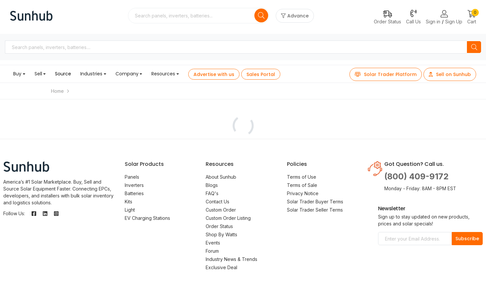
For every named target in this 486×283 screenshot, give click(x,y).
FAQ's (212, 193)
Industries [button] (91, 73)
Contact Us (217, 201)
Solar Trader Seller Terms (315, 210)
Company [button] (127, 73)
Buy (17, 73)
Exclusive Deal (221, 267)
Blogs (212, 185)
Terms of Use (301, 177)
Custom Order (221, 210)
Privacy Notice (303, 193)
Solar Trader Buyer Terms (315, 201)
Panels (132, 177)
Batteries (134, 193)
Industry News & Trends (231, 259)
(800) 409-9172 (416, 176)
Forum (212, 251)
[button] (471, 17)
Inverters (134, 185)
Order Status (219, 226)
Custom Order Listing (228, 218)
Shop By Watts (221, 234)
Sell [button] (38, 73)
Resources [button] (163, 73)
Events (213, 242)
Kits (128, 201)
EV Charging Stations (147, 218)
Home (57, 91)
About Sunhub (221, 177)
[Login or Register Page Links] (444, 14)
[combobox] (191, 15)
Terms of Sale (302, 185)
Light (130, 210)
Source (63, 73)
